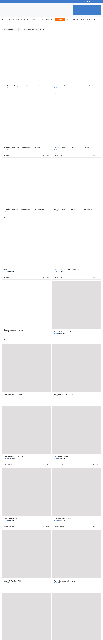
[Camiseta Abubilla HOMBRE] (76, 368)
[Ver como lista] (43, 29)
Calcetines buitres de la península (66, 270)
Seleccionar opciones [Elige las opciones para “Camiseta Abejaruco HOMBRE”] (59, 339)
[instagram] (90, 1)
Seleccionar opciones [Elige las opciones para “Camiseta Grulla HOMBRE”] (59, 526)
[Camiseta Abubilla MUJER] (26, 430)
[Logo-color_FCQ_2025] (19, 4)
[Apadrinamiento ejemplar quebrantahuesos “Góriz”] (26, 121)
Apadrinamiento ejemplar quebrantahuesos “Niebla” (73, 148)
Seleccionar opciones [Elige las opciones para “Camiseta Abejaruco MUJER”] (9, 402)
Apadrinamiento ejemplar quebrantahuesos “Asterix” (23, 86)
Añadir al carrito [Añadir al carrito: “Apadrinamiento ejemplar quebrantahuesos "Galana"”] (58, 94)
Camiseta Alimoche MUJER (14, 519)
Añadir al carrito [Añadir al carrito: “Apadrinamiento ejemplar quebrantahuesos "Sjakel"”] (58, 217)
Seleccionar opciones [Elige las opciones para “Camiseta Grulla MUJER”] (9, 589)
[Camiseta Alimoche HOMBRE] (76, 430)
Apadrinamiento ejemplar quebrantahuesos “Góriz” (23, 148)
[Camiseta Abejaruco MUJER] (26, 368)
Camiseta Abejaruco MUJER (14, 394)
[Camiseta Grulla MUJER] (26, 554)
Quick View (47, 94)
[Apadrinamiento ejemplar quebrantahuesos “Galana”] (76, 59)
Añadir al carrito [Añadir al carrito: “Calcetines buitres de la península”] (58, 277)
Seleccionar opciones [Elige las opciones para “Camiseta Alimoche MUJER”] (9, 526)
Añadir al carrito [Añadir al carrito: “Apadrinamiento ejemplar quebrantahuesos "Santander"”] (8, 217)
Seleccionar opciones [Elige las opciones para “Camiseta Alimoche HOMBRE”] (59, 464)
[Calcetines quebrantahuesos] (26, 304)
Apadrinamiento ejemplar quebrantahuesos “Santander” (25, 209)
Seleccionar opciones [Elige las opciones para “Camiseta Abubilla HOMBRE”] (59, 402)
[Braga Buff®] (26, 244)
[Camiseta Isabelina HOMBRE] (76, 554)
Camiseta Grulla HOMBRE (63, 519)
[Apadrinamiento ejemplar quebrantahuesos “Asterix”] (26, 59)
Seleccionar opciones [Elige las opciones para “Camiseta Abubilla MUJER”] (9, 464)
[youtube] (87, 1)
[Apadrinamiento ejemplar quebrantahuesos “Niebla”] (76, 121)
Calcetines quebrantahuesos (14, 330)
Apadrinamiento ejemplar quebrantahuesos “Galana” (73, 86)
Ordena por (8, 29)
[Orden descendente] (20, 29)
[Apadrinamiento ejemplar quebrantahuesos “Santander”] (26, 183)
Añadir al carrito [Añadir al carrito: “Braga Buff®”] (8, 277)
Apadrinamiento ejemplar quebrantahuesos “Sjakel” (73, 209)
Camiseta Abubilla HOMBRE (64, 394)
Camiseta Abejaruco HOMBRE (65, 332)
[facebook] (81, 1)
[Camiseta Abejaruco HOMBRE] (76, 305)
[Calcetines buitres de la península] (76, 244)
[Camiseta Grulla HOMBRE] (76, 492)
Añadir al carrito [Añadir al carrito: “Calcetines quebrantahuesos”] (8, 339)
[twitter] (84, 1)
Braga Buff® (8, 270)
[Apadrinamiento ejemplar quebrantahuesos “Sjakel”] (76, 183)
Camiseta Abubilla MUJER (13, 456)
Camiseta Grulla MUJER (12, 581)
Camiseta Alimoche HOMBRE (64, 456)
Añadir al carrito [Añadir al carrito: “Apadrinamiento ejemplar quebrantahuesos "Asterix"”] (8, 94)
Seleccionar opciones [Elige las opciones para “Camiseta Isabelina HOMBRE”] (59, 589)
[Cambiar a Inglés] (100, 19)
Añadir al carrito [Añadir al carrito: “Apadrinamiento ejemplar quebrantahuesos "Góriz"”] (8, 155)
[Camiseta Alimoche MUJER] (26, 492)
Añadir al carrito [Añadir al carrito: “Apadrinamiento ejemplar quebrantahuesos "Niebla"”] (58, 155)
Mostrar (29, 29)
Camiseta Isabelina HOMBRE (64, 581)
